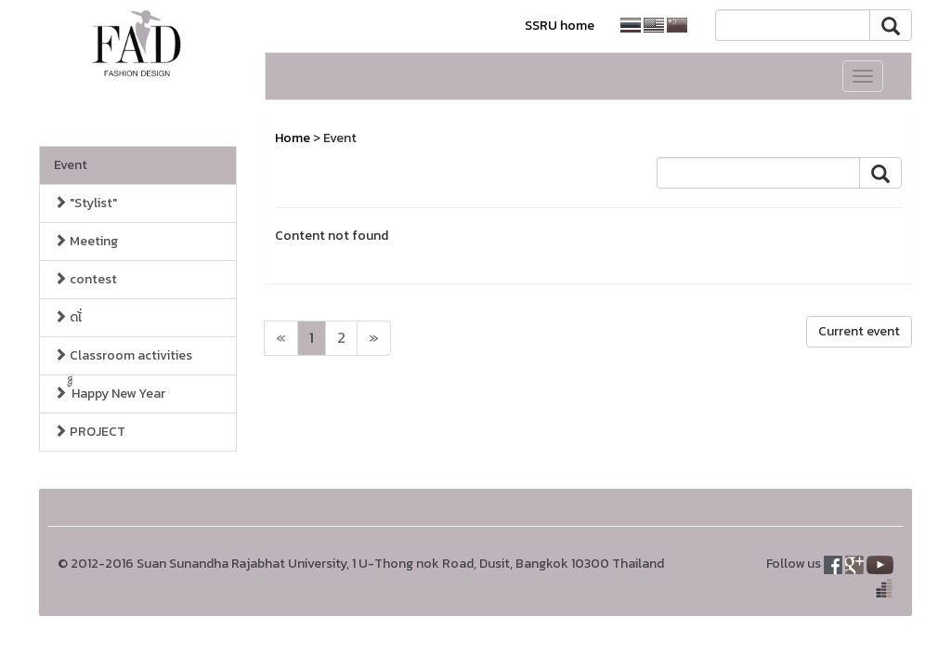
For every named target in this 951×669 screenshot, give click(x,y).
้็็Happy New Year (109, 393)
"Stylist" (85, 203)
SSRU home (559, 25)
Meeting (86, 241)
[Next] (281, 338)
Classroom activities (123, 355)
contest (85, 279)
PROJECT (89, 431)
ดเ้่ (68, 317)
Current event (859, 331)
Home (292, 138)
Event (70, 165)
